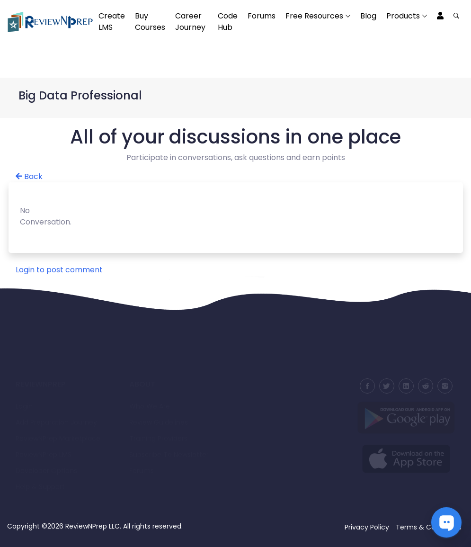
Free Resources (314, 15)
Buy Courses (150, 21)
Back (29, 176)
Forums (261, 15)
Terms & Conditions (429, 527)
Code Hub (228, 21)
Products (403, 15)
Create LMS (111, 21)
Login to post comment (59, 269)
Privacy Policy (367, 527)
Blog (368, 15)
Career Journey (190, 21)
